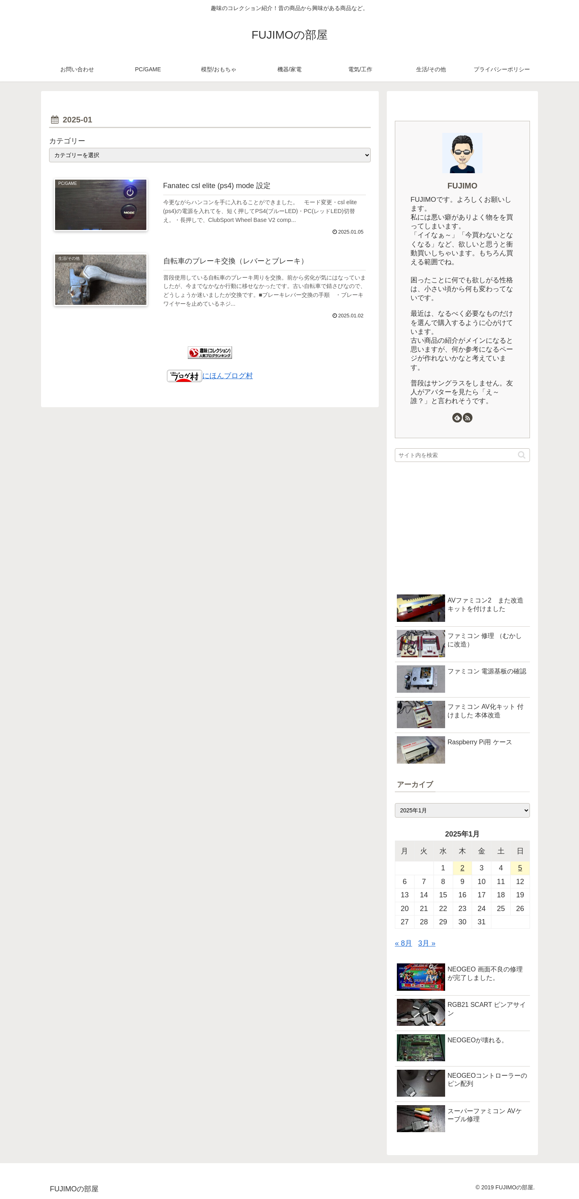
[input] (462, 455)
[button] (522, 455)
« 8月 (403, 943)
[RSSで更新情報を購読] (467, 417)
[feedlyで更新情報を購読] (457, 417)
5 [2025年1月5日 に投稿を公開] (520, 868)
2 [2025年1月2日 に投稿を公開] (462, 868)
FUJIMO (463, 185)
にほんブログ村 (210, 376)
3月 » (426, 943)
